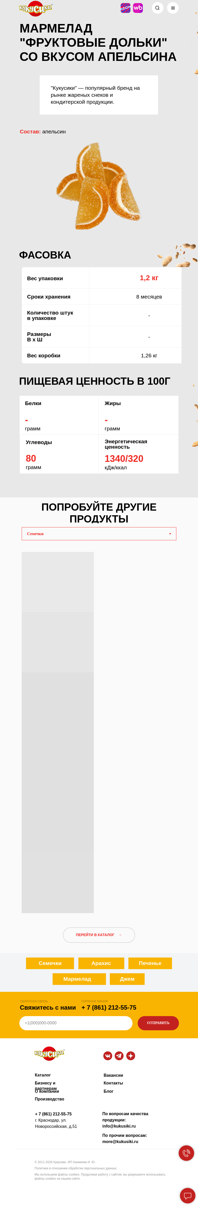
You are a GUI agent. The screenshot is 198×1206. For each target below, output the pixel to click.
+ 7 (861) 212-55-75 (108, 1007)
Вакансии (113, 1075)
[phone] (76, 1023)
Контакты (113, 1083)
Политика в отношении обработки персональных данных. (76, 1168)
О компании (47, 1091)
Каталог (43, 1075)
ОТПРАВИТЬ (158, 1023)
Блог (108, 1091)
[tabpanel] (99, 730)
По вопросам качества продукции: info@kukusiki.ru (125, 1120)
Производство (49, 1099)
